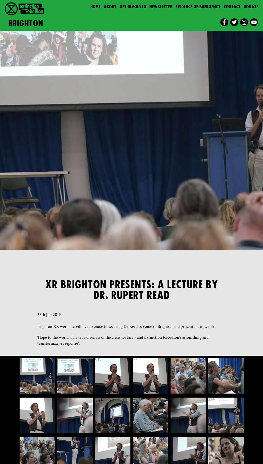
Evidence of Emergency (198, 6)
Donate (251, 6)
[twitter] (234, 22)
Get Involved (133, 6)
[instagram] (244, 22)
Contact (232, 6)
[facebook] (224, 22)
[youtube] (254, 22)
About (110, 6)
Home (95, 6)
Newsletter (160, 6)
